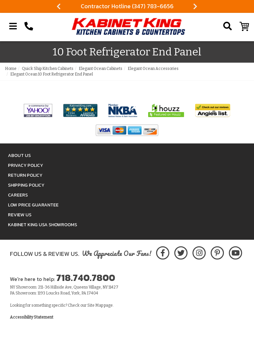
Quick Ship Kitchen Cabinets (47, 68)
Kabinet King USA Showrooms (42, 224)
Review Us (19, 214)
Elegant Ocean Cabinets (100, 68)
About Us (19, 155)
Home (11, 68)
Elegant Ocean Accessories (153, 68)
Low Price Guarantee (33, 204)
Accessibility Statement (31, 317)
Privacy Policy (25, 165)
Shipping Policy (26, 185)
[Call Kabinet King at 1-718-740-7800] (28, 26)
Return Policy (25, 175)
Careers (18, 195)
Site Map (95, 305)
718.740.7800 (85, 278)
